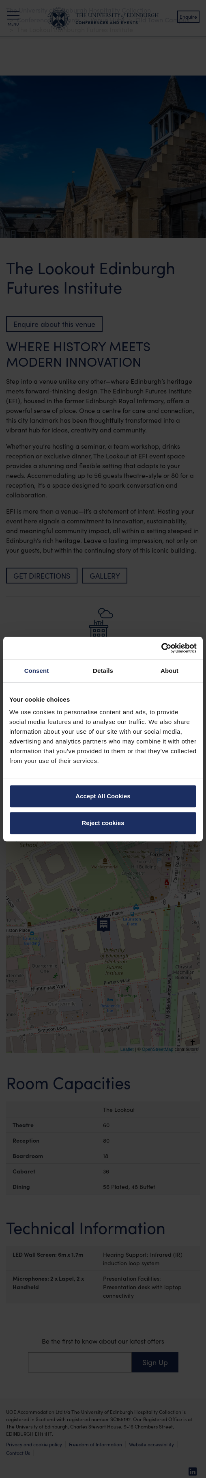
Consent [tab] (36, 670)
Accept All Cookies (102, 796)
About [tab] (169, 670)
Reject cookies (103, 822)
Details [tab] (103, 670)
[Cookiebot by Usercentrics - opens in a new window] (161, 648)
